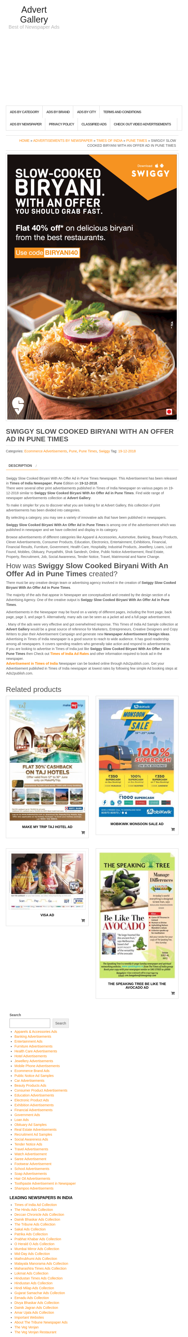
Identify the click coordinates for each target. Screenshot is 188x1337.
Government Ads (27, 1115)
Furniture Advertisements (33, 1046)
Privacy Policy (61, 124)
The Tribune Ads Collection (34, 1224)
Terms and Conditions (122, 112)
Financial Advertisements (33, 1110)
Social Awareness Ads (31, 1139)
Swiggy (104, 451)
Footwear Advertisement (32, 1164)
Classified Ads (94, 124)
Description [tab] (20, 466)
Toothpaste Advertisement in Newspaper (45, 1183)
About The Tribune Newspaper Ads (41, 1322)
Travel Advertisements (31, 1149)
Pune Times (136, 141)
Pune (73, 451)
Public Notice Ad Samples (34, 1076)
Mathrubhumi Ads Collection (35, 1259)
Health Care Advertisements (35, 1051)
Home (24, 141)
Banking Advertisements (32, 1036)
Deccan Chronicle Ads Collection (39, 1215)
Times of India (109, 141)
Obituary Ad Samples (30, 1125)
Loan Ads (21, 1120)
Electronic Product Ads (31, 1100)
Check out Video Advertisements (142, 124)
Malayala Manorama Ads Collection (41, 1263)
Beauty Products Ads (30, 1085)
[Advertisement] (94, 69)
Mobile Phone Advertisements (37, 1066)
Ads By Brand (58, 112)
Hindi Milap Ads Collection (34, 1288)
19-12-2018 (127, 451)
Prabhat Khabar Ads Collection (37, 1239)
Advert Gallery (34, 14)
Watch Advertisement (30, 1154)
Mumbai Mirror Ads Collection (36, 1249)
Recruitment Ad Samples (33, 1134)
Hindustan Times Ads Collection (38, 1278)
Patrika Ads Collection (31, 1234)
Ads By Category (24, 112)
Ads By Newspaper (26, 124)
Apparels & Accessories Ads (35, 1032)
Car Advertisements (29, 1081)
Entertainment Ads (28, 1041)
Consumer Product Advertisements (40, 1090)
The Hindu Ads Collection (33, 1210)
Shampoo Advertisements (34, 1188)
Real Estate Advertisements (35, 1130)
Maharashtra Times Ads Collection (40, 1268)
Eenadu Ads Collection (31, 1298)
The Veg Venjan (26, 1327)
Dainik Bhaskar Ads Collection (37, 1219)
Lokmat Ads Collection (31, 1273)
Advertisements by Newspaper (63, 141)
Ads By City (86, 112)
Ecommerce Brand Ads (31, 1071)
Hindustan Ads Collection (33, 1283)
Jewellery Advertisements (33, 1061)
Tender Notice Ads (28, 1144)
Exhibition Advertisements (34, 1105)
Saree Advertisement (30, 1159)
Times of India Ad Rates (69, 654)
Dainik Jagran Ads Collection (36, 1308)
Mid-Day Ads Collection (32, 1254)
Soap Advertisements (30, 1174)
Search (15, 1015)
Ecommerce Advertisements (45, 451)
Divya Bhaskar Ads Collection (36, 1303)
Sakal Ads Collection (30, 1229)
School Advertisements (31, 1169)
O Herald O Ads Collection (34, 1244)
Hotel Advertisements (30, 1056)
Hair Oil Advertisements (32, 1178)
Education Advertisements (34, 1095)
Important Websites (29, 1317)
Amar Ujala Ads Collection (34, 1312)
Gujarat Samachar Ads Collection (39, 1293)
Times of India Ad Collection (35, 1205)
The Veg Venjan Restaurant (35, 1332)
